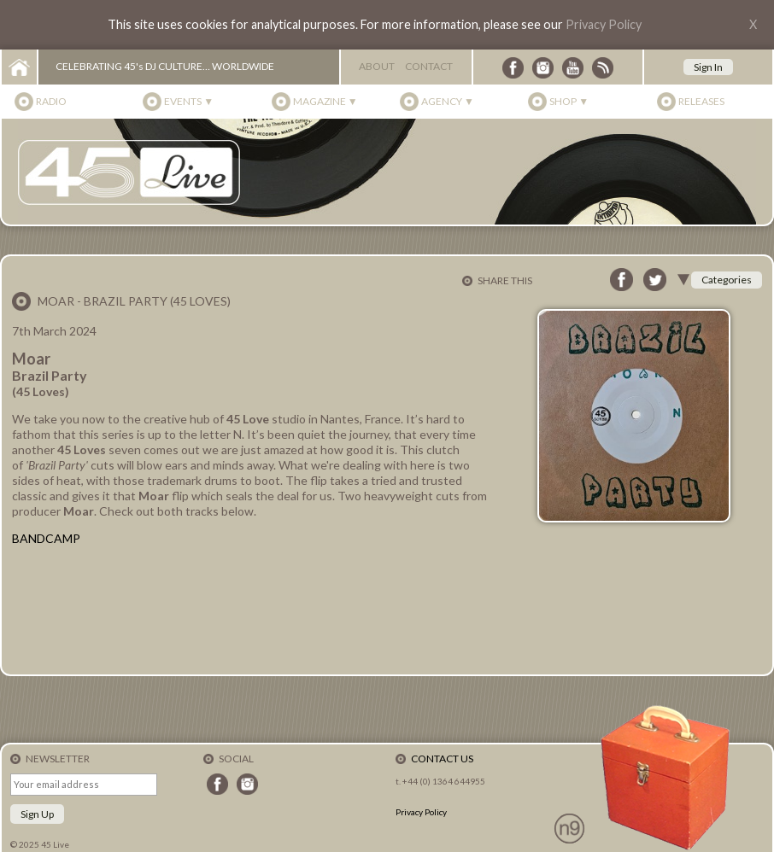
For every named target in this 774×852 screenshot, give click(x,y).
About (377, 66)
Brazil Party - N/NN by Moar (251, 609)
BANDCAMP (46, 538)
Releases (701, 101)
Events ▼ (189, 101)
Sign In (708, 67)
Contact (429, 66)
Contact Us (442, 758)
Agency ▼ (447, 101)
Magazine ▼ (325, 101)
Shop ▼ (569, 101)
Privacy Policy (604, 24)
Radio (51, 101)
